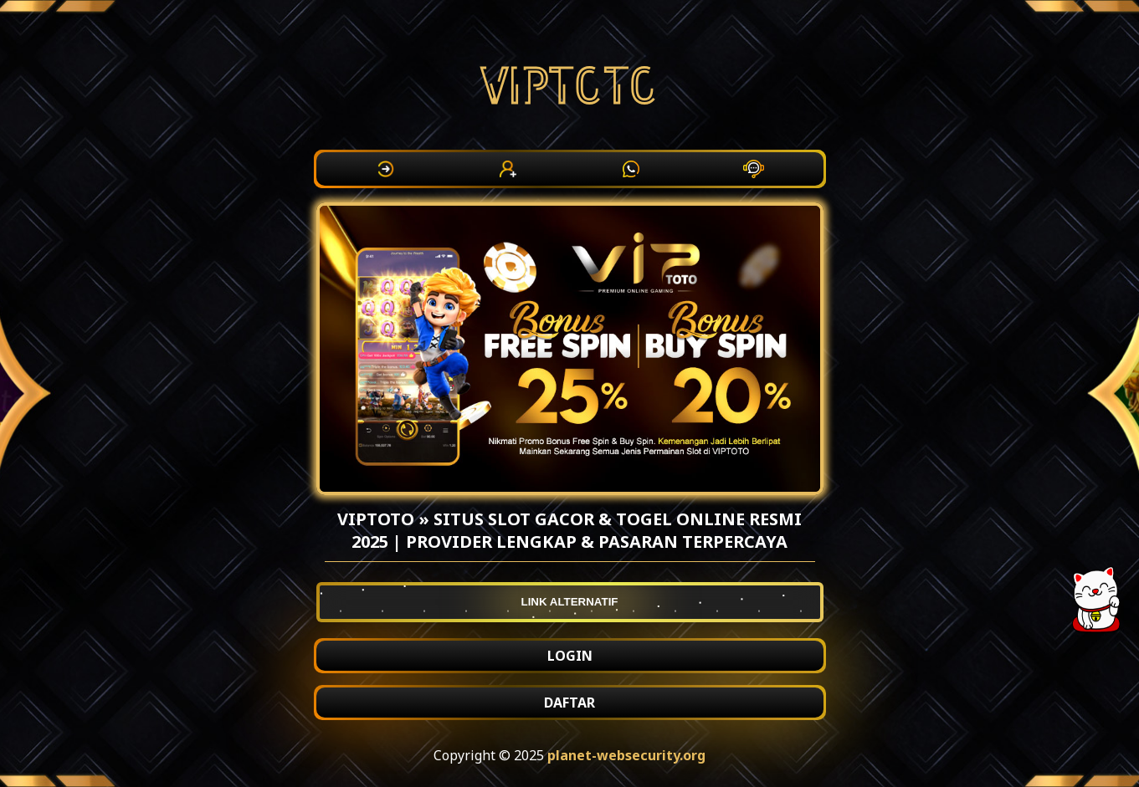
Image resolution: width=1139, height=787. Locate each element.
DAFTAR (569, 702)
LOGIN (570, 655)
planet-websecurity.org (626, 755)
